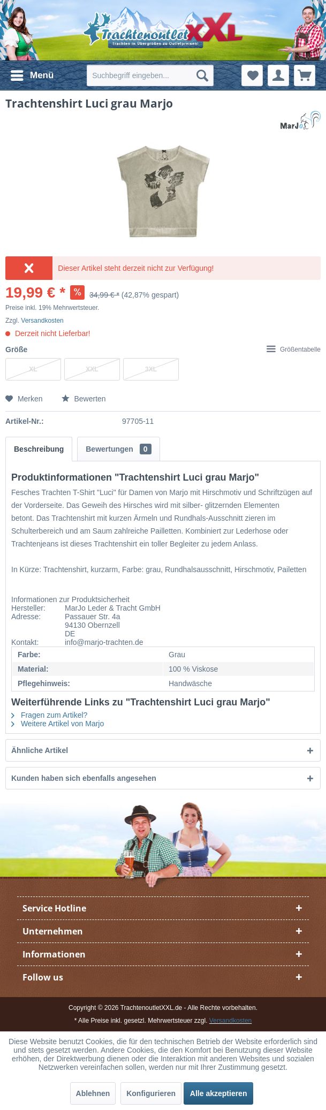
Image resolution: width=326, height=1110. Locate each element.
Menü (32, 73)
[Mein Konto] (278, 75)
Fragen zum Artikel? (49, 715)
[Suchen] (202, 75)
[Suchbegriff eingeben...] (150, 75)
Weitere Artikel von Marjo (57, 723)
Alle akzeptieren (218, 1093)
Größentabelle (294, 349)
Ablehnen (93, 1093)
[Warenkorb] (304, 75)
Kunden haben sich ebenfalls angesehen (83, 778)
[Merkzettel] (252, 75)
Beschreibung (39, 449)
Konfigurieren (151, 1093)
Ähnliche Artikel (39, 750)
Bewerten (84, 398)
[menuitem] (31, 75)
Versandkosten (42, 320)
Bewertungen (118, 449)
